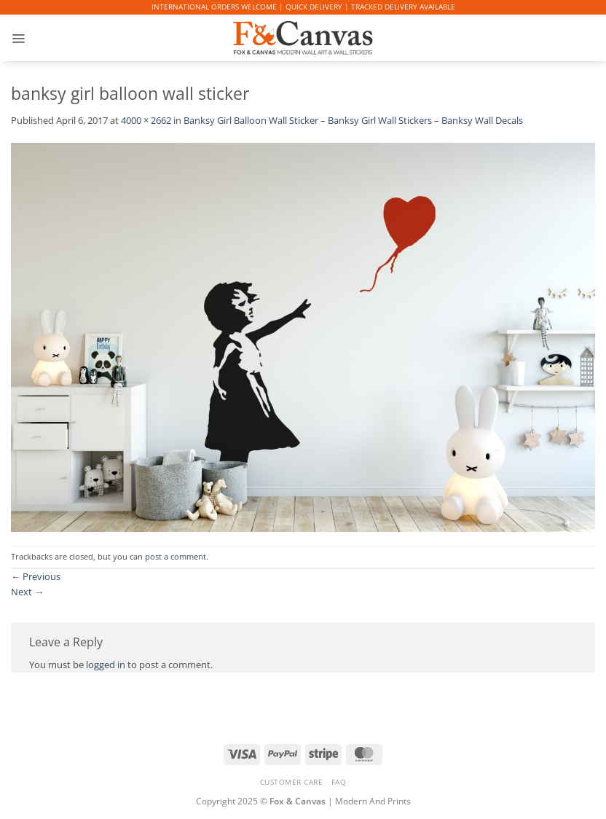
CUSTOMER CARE (291, 782)
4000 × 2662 (146, 120)
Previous (35, 576)
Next (27, 591)
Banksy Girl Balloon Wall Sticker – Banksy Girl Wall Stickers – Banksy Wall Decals (353, 120)
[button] (18, 38)
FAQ (339, 782)
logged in (105, 664)
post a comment (175, 557)
